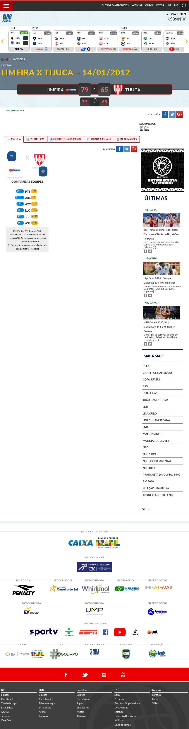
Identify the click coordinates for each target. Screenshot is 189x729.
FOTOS (160, 5)
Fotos (155, 698)
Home (4, 59)
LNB (169, 5)
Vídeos (155, 703)
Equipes (5, 694)
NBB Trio (149, 467)
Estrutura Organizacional (127, 703)
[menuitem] (115, 6)
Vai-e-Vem (6, 720)
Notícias (19, 59)
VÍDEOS (149, 5)
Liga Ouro (150, 413)
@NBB (146, 508)
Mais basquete (153, 433)
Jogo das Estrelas (156, 399)
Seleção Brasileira (156, 488)
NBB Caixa (150, 454)
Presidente (120, 698)
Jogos (80, 703)
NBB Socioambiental (157, 460)
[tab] (14, 139)
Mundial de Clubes (156, 440)
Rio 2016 (148, 481)
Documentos (121, 707)
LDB (145, 406)
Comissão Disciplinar (125, 715)
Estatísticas (7, 707)
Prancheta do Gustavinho (161, 474)
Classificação (7, 698)
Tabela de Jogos (9, 703)
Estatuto (118, 711)
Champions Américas (157, 372)
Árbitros (118, 720)
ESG (176, 5)
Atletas (5, 711)
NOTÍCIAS (137, 5)
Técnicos (5, 715)
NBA (145, 447)
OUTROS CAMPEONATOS (115, 5)
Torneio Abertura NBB (158, 495)
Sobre (117, 694)
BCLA (146, 365)
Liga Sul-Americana (156, 420)
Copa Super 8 (152, 379)
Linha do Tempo (122, 724)
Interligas (150, 392)
